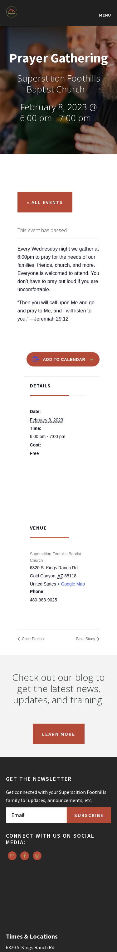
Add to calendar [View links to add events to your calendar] (64, 359)
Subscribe (89, 815)
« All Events (45, 202)
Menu (105, 15)
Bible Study (86, 639)
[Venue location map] (62, 492)
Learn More (58, 734)
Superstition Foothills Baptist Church (37, 16)
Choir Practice (33, 639)
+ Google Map (71, 583)
